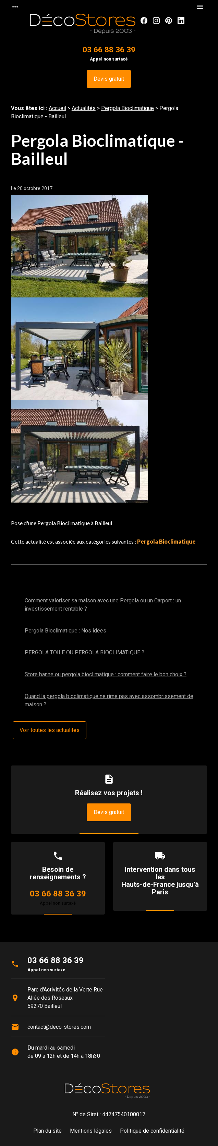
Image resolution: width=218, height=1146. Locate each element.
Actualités (84, 108)
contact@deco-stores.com (59, 1027)
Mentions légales (91, 1131)
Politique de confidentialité (152, 1131)
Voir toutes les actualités (50, 730)
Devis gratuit (109, 79)
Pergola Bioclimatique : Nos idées (65, 630)
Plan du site (47, 1131)
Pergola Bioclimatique (127, 108)
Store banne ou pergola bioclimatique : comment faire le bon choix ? (105, 674)
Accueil (57, 108)
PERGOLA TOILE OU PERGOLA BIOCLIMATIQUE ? (84, 652)
